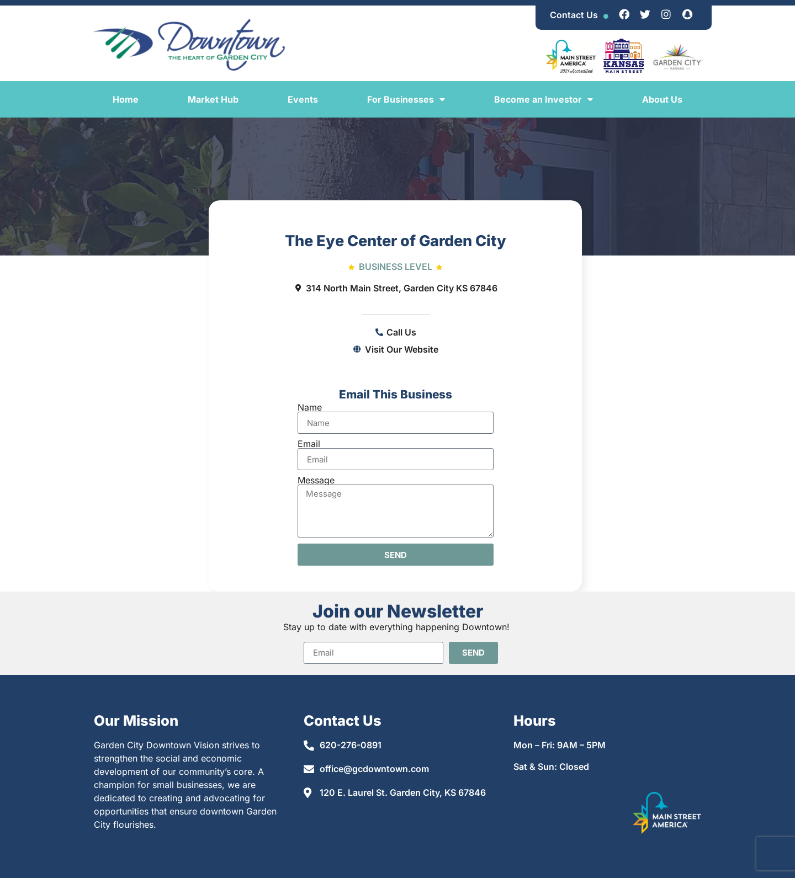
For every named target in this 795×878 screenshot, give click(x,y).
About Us (662, 99)
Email (309, 443)
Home (126, 99)
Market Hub (213, 99)
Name (310, 407)
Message (316, 480)
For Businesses (406, 99)
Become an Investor (543, 99)
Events (303, 99)
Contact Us (574, 14)
